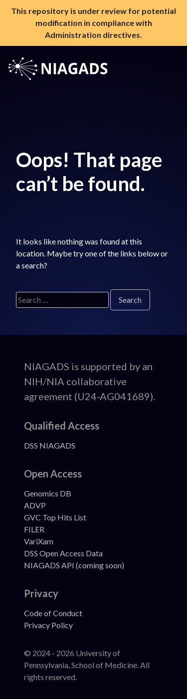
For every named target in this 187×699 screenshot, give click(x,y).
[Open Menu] (161, 69)
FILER (34, 529)
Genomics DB (47, 493)
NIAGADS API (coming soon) (74, 565)
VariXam (38, 541)
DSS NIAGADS (49, 445)
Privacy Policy (48, 625)
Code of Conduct (53, 613)
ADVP (35, 505)
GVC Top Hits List (55, 517)
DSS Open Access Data (63, 553)
